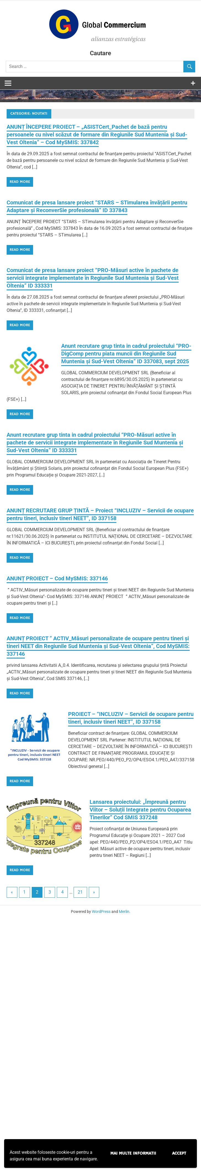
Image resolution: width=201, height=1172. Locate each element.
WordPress (101, 912)
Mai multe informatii (133, 1153)
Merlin (124, 912)
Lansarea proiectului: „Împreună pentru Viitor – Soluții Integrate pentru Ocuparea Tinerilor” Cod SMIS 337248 (140, 810)
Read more (20, 181)
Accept (179, 1153)
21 (80, 892)
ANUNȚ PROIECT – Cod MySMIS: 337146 (57, 578)
